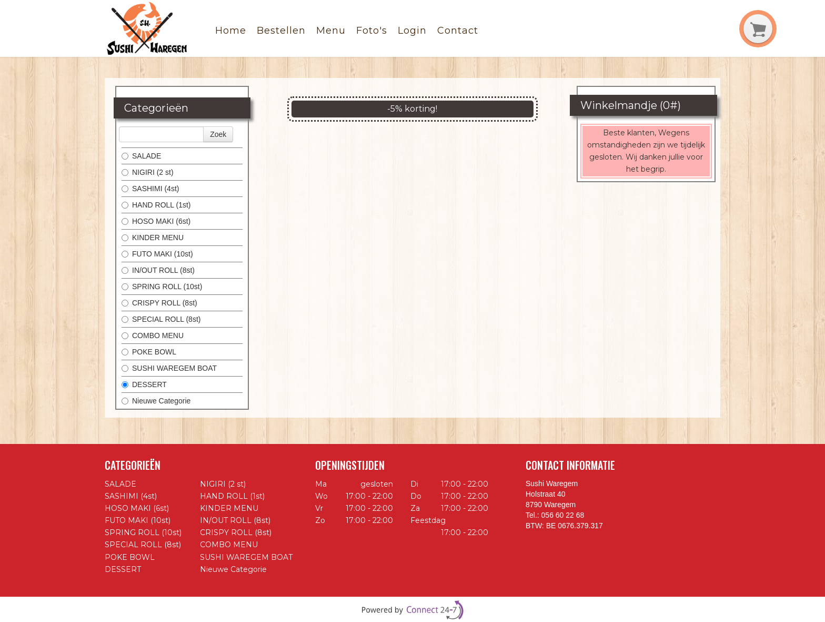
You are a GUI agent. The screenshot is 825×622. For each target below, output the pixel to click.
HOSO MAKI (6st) (156, 221)
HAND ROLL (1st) (156, 205)
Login (412, 30)
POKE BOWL (149, 352)
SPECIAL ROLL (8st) (161, 319)
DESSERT (144, 384)
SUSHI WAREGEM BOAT (169, 368)
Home (230, 30)
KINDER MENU (153, 237)
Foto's (371, 30)
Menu (331, 30)
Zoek (218, 134)
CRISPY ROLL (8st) (159, 303)
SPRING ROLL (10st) (162, 286)
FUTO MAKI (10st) (157, 254)
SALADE (141, 156)
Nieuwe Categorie (156, 401)
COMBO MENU (153, 335)
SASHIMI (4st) (150, 188)
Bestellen (281, 30)
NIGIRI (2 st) (148, 172)
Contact (457, 30)
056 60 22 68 (563, 515)
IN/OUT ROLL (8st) (158, 270)
